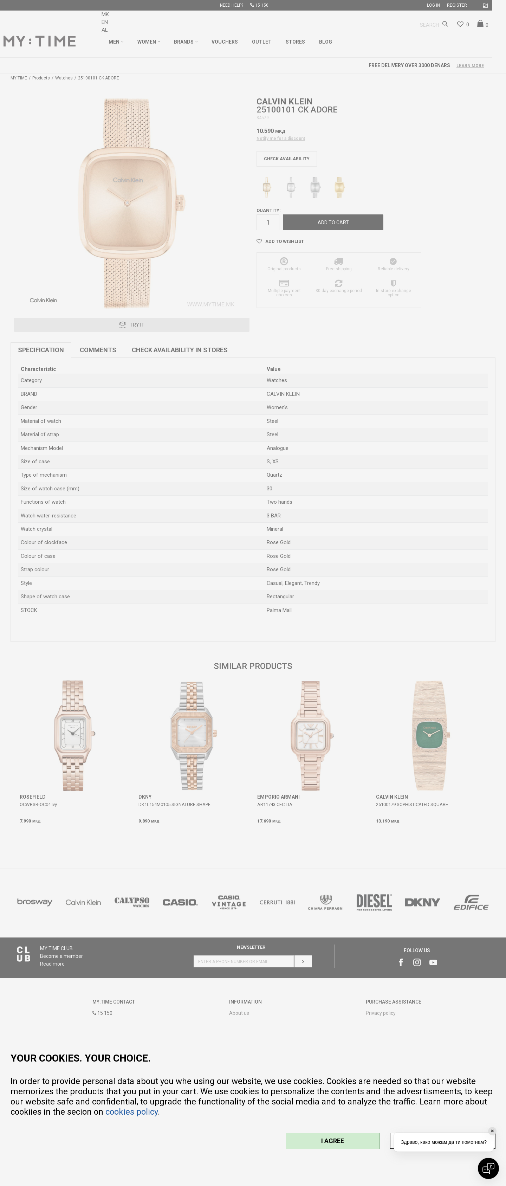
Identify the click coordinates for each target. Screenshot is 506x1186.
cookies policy (131, 1112)
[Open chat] (488, 1168)
